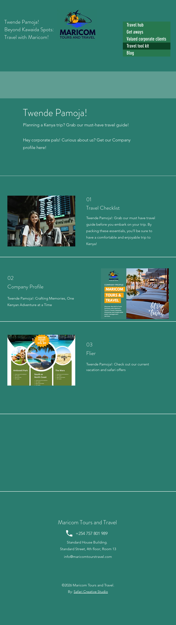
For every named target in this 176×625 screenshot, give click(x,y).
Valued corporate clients (146, 39)
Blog (130, 53)
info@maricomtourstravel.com (88, 556)
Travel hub (135, 25)
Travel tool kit (138, 46)
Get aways (135, 32)
